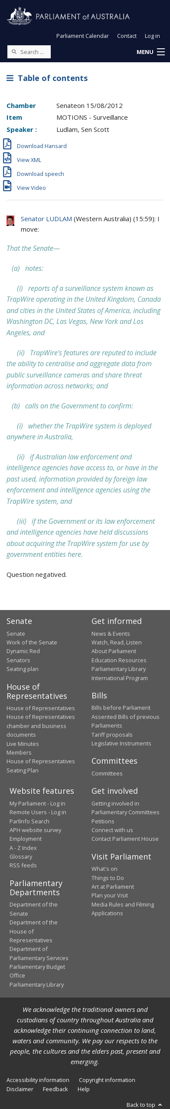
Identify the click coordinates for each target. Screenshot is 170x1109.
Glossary (21, 856)
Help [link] (84, 1089)
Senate (16, 633)
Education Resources (119, 660)
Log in (152, 36)
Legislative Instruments (121, 743)
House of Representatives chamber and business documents (41, 725)
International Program (120, 678)
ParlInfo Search (29, 821)
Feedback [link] (55, 1089)
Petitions (103, 821)
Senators (18, 660)
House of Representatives (41, 708)
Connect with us (112, 830)
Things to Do (108, 878)
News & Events (111, 633)
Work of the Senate (32, 642)
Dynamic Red (23, 651)
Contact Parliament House (125, 839)
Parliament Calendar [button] (82, 36)
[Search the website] (29, 51)
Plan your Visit (110, 895)
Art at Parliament (113, 886)
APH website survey (35, 830)
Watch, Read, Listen (117, 642)
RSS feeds (23, 865)
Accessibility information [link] (38, 1080)
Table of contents (47, 78)
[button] (150, 52)
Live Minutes (23, 744)
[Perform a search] (13, 51)
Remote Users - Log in (38, 812)
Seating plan (23, 669)
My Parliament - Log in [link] (37, 803)
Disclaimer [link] (20, 1089)
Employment (26, 839)
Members (19, 752)
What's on (105, 869)
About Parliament (114, 651)
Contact (127, 36)
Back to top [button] (145, 1105)
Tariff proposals (112, 734)
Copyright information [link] (107, 1080)
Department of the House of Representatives (34, 931)
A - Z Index (23, 848)
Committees (107, 773)
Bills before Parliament (121, 707)
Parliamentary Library (119, 669)
